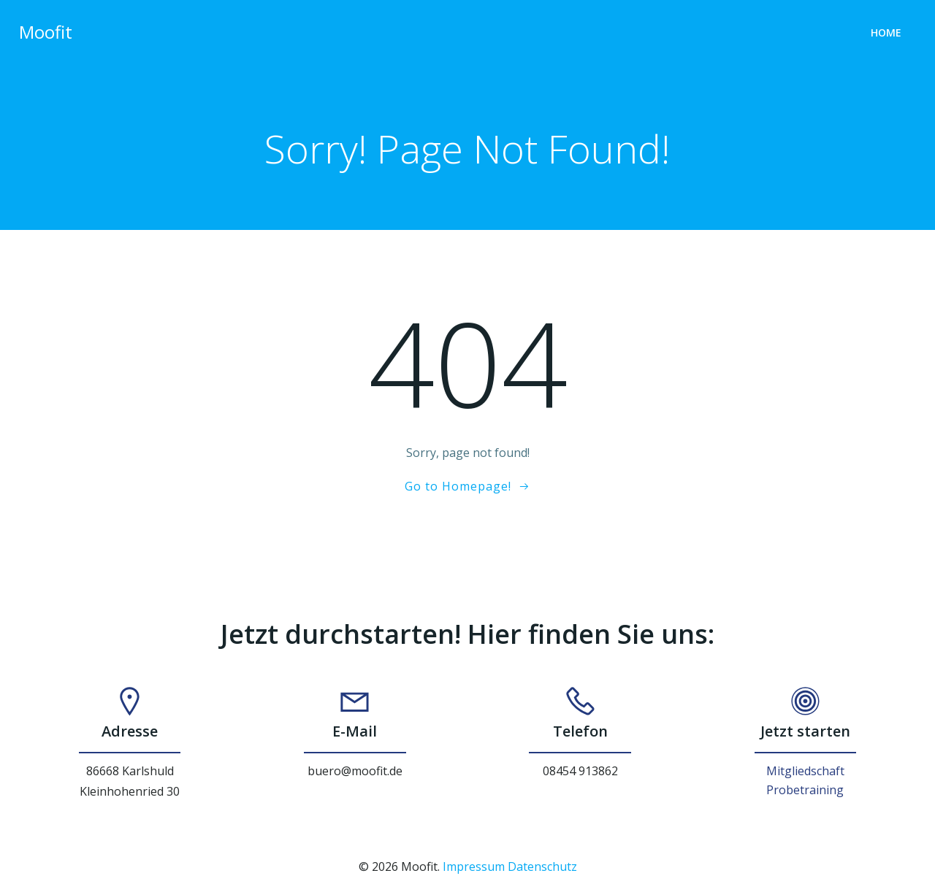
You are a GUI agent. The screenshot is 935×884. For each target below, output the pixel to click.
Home (887, 33)
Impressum (474, 868)
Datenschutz (542, 868)
